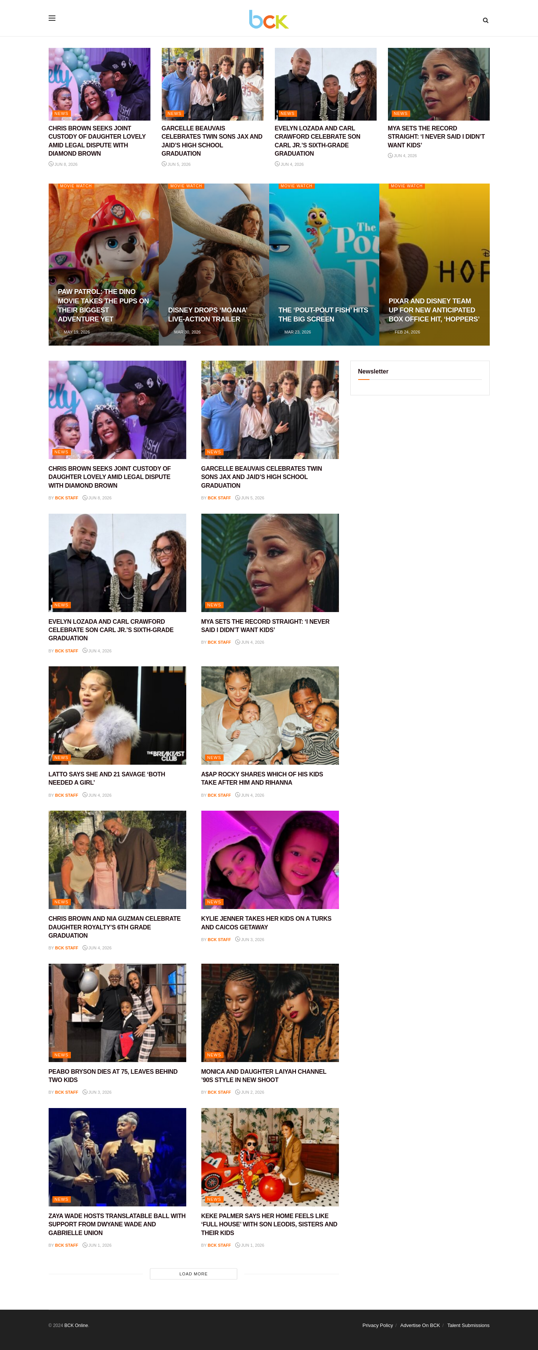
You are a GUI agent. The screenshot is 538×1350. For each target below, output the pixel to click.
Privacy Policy (378, 1325)
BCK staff (66, 498)
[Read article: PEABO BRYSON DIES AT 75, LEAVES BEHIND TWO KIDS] (117, 1013)
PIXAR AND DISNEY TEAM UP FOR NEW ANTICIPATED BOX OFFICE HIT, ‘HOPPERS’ (434, 310)
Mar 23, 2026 (295, 332)
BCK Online (76, 1325)
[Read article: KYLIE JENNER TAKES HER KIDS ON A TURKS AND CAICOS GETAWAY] (270, 860)
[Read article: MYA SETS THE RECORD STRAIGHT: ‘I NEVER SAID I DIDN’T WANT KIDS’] (439, 84)
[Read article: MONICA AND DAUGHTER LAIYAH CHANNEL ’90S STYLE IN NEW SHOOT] (270, 1013)
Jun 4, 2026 (289, 164)
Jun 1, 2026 (97, 1245)
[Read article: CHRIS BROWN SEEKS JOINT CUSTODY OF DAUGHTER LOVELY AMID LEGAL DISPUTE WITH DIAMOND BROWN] (99, 84)
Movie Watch (77, 186)
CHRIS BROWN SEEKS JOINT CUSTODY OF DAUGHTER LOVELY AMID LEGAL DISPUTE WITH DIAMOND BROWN (110, 477)
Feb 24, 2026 (404, 332)
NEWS (62, 113)
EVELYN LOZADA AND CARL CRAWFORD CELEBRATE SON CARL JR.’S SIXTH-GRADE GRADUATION (111, 630)
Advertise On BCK (420, 1325)
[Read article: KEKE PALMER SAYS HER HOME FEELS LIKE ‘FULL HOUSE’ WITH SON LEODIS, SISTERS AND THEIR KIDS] (270, 1157)
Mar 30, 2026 (184, 332)
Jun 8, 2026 (63, 164)
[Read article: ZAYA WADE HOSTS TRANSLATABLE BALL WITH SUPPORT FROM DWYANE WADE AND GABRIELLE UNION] (117, 1157)
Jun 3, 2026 (249, 939)
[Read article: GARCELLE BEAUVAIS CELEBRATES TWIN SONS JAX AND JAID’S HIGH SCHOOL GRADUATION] (213, 84)
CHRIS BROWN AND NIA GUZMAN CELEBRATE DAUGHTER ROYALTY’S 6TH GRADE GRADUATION (115, 927)
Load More (193, 1274)
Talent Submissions (469, 1325)
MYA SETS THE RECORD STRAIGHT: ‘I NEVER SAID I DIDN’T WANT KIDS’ (436, 136)
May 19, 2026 (74, 332)
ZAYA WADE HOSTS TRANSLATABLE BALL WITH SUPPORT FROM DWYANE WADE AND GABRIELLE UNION (117, 1224)
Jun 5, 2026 (176, 164)
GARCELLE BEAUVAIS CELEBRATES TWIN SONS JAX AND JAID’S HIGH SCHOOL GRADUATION (261, 477)
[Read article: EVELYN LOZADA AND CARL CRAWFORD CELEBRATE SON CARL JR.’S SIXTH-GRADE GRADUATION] (326, 84)
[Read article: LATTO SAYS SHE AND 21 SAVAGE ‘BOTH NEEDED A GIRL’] (117, 715)
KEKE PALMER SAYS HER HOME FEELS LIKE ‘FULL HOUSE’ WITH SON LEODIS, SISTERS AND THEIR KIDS (269, 1224)
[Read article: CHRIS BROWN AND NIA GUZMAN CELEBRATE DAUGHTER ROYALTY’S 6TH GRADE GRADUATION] (117, 860)
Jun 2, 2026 (249, 1092)
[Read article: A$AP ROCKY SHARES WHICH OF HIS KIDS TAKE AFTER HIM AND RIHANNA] (270, 715)
